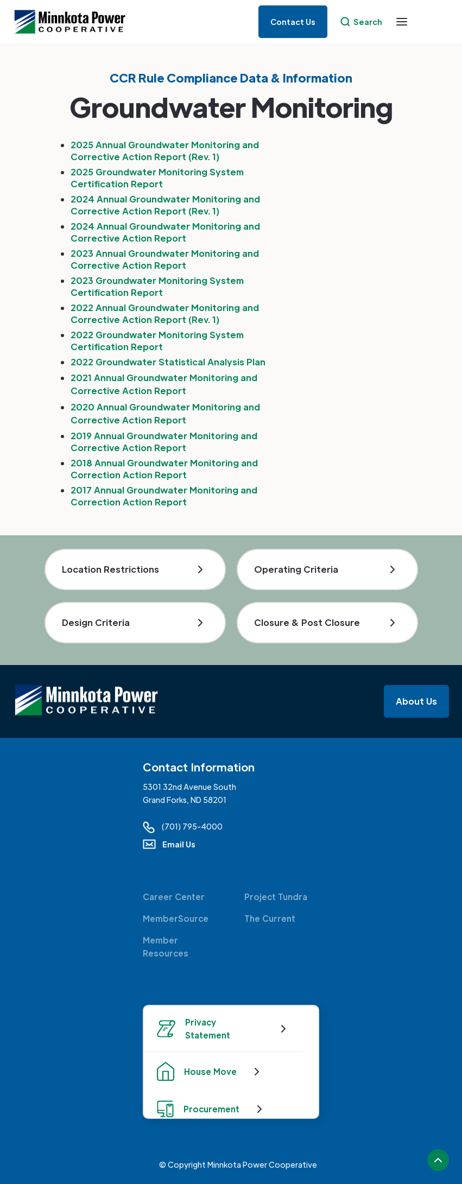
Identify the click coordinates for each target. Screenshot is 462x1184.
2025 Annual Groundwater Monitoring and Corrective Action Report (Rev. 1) (165, 150)
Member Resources (165, 946)
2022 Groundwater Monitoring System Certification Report (157, 340)
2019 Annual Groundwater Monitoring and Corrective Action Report (164, 441)
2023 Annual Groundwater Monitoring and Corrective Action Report (165, 259)
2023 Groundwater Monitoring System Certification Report (157, 286)
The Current (269, 918)
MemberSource (175, 918)
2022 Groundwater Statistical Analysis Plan (168, 362)
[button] (402, 22)
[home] (74, 22)
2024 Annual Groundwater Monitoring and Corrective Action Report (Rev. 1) (165, 205)
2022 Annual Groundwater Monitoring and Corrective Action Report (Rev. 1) (165, 313)
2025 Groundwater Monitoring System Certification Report (157, 177)
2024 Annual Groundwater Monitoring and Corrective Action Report (165, 232)
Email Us (178, 844)
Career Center (174, 896)
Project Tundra (275, 896)
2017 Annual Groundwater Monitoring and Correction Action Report (164, 496)
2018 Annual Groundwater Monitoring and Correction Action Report (164, 468)
